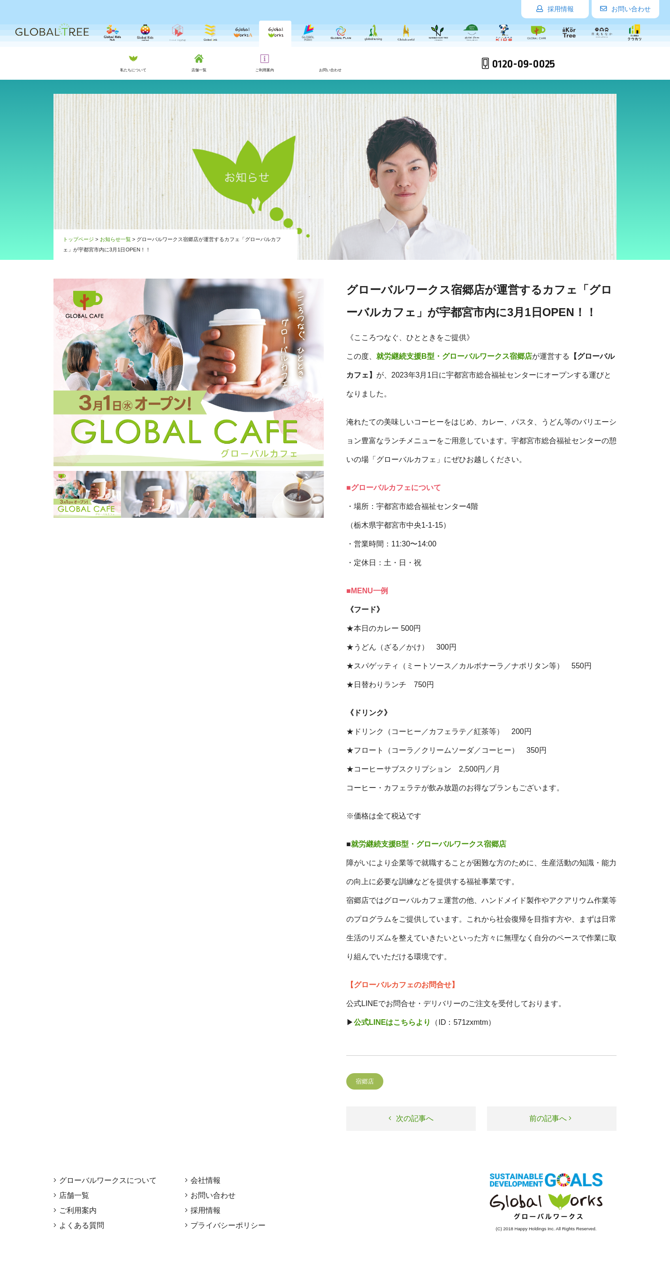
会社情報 (203, 1180)
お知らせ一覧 (115, 239)
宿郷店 (365, 1081)
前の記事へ (550, 1118)
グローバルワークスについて (105, 1180)
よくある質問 (78, 1225)
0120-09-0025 (518, 64)
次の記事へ (411, 1118)
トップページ (78, 239)
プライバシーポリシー (225, 1225)
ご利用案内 (75, 1210)
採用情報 (555, 9)
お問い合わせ (625, 9)
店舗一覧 (71, 1195)
